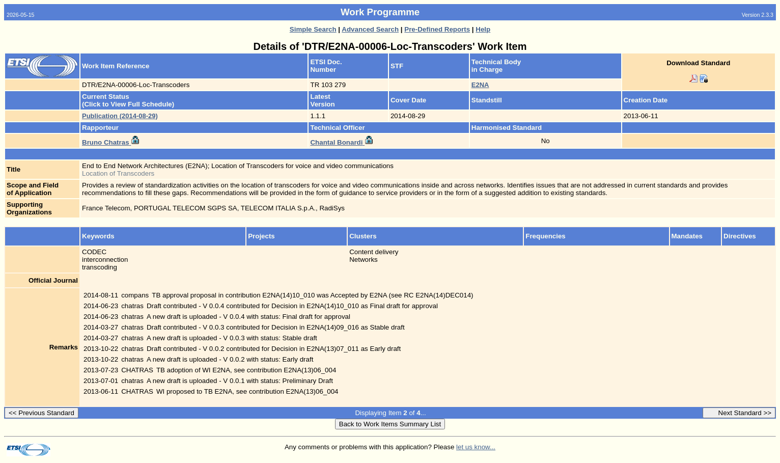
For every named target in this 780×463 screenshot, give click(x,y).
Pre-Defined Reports (437, 29)
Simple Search (313, 29)
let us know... (475, 447)
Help (483, 29)
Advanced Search (370, 29)
